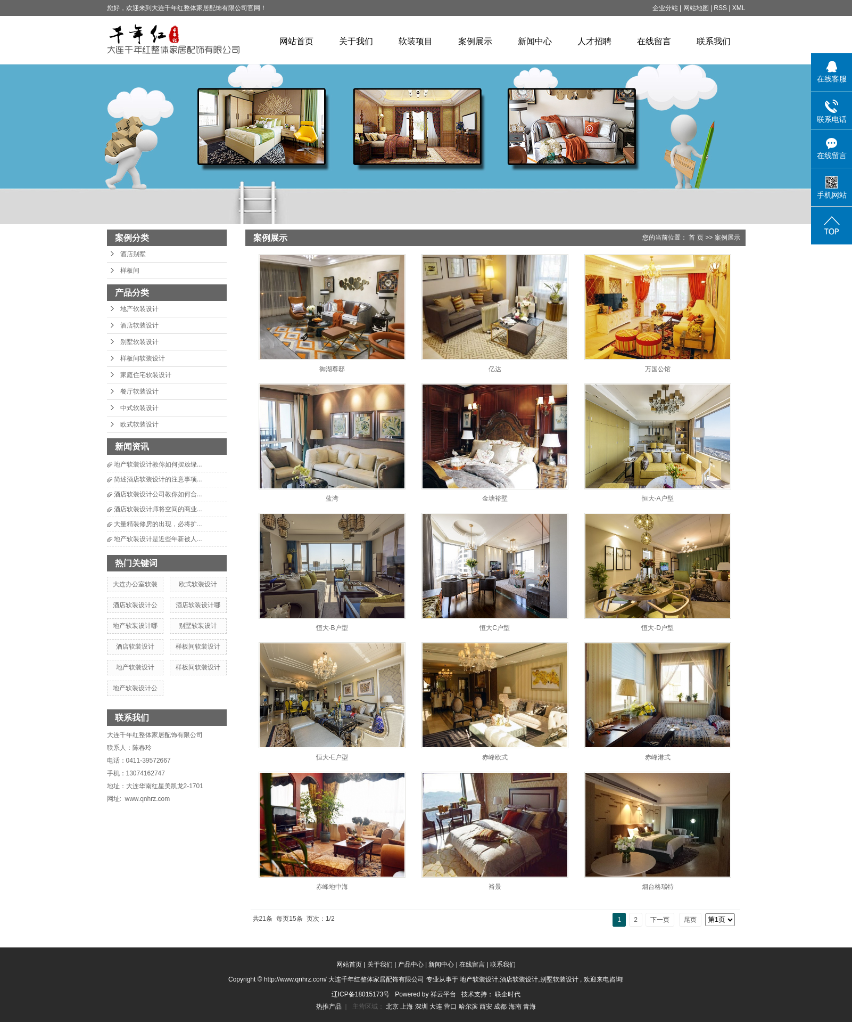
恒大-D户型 (657, 628)
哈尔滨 (469, 1006)
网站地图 (696, 8)
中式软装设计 (139, 408)
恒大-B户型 (332, 628)
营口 (451, 1006)
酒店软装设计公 (135, 605)
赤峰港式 (658, 757)
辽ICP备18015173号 (361, 994)
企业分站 (665, 8)
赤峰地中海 (332, 886)
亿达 (495, 369)
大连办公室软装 (135, 584)
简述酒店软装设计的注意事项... (158, 479)
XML (739, 8)
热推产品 (329, 1006)
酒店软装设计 (139, 325)
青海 (529, 1006)
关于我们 (356, 41)
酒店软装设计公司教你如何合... (158, 494)
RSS (720, 8)
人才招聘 (594, 41)
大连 (436, 1006)
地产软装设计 (139, 309)
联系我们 (714, 41)
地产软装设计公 (135, 688)
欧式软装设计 (139, 424)
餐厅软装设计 (139, 391)
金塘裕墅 (495, 498)
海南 (516, 1006)
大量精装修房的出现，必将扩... (158, 524)
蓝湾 (332, 498)
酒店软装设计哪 (198, 605)
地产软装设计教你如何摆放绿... (158, 464)
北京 (393, 1006)
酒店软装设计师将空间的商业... (158, 509)
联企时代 (507, 994)
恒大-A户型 (658, 498)
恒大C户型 (494, 628)
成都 (501, 1006)
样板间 (129, 270)
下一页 (659, 919)
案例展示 (475, 41)
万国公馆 (658, 369)
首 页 (696, 237)
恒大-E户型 (332, 757)
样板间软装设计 (142, 358)
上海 (407, 1006)
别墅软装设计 (139, 342)
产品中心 (411, 964)
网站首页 (296, 41)
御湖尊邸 (332, 369)
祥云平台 (443, 994)
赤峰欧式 (495, 757)
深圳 (422, 1006)
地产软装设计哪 (135, 625)
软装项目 (416, 41)
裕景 (495, 886)
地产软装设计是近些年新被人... (158, 539)
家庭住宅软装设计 (145, 375)
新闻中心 (535, 41)
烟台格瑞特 (658, 886)
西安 (486, 1006)
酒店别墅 (133, 254)
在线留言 (654, 41)
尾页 (690, 919)
